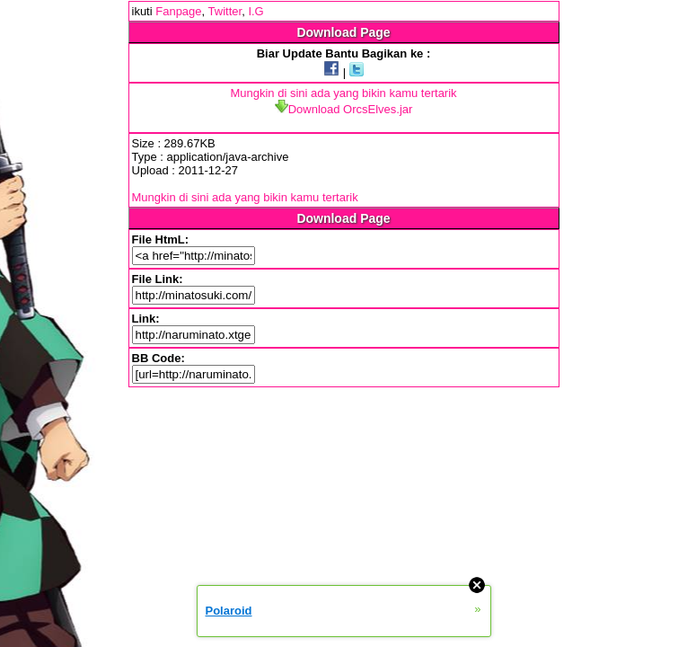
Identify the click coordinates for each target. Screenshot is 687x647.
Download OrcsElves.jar (344, 109)
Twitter (225, 11)
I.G (255, 11)
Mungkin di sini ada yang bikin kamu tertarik (343, 93)
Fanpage (178, 11)
